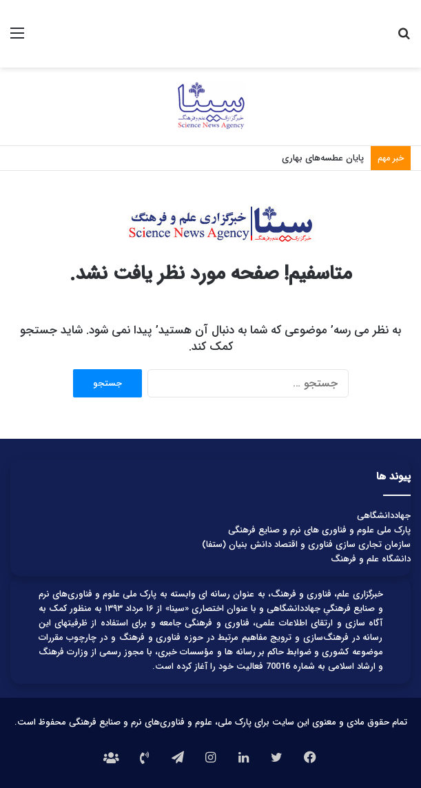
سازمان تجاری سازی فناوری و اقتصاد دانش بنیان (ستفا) (306, 544)
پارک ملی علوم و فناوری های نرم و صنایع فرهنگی (319, 530)
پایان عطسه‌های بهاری (323, 158)
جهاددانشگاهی (384, 515)
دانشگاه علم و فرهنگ (371, 559)
